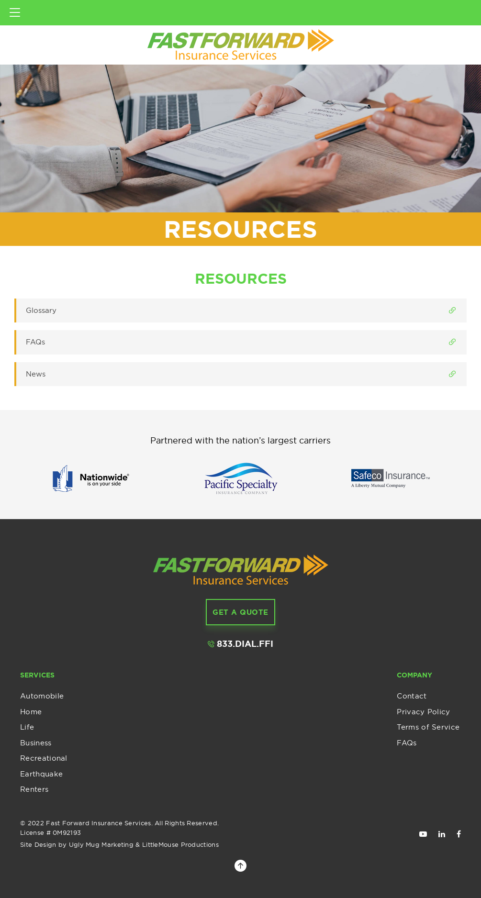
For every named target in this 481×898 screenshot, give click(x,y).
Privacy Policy (423, 712)
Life (27, 727)
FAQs (406, 743)
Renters (34, 789)
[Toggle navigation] (14, 13)
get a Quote (240, 612)
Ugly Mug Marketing (101, 844)
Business (35, 743)
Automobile (42, 696)
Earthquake (41, 774)
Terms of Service (428, 727)
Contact (411, 696)
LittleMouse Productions (180, 844)
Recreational (43, 758)
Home (31, 712)
